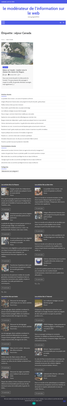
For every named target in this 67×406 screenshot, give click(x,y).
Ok (34, 403)
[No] (64, 401)
